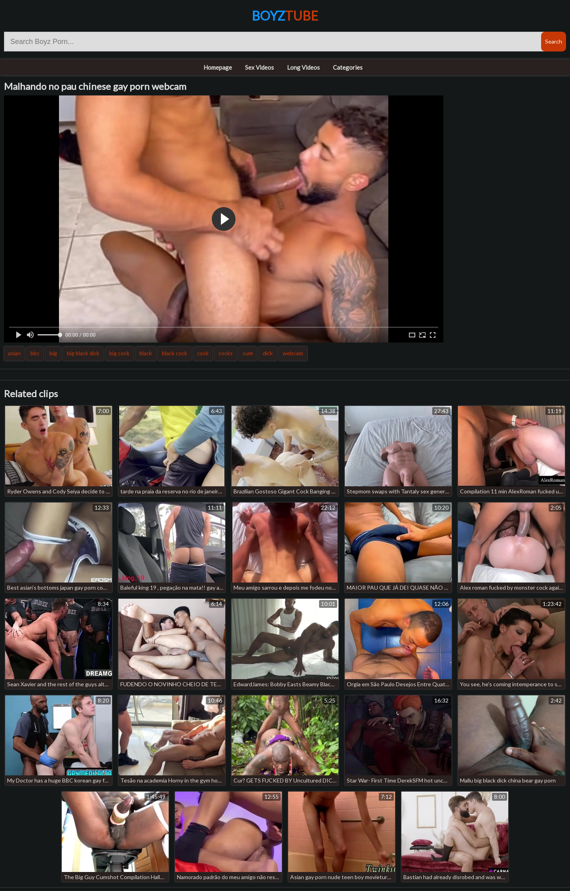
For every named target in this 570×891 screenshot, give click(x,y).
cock (203, 353)
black (145, 353)
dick (268, 353)
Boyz (285, 15)
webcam (293, 353)
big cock (119, 353)
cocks (225, 353)
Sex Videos (259, 67)
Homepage (217, 67)
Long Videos (303, 67)
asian (14, 353)
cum (248, 353)
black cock (174, 353)
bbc (35, 353)
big (53, 353)
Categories (348, 67)
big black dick (83, 353)
